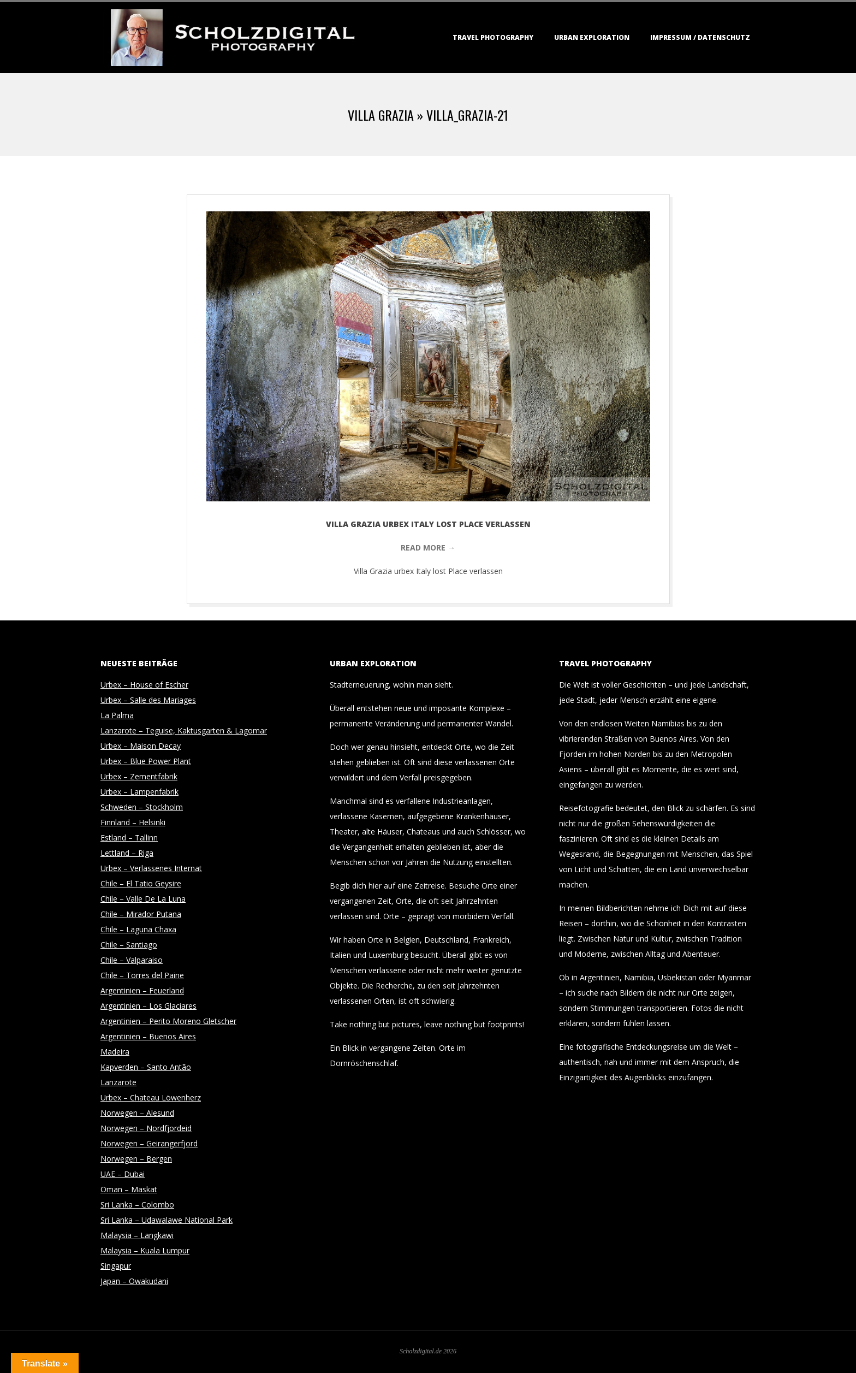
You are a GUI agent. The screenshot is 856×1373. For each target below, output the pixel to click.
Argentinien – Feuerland (142, 990)
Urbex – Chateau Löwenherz (150, 1097)
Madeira (114, 1051)
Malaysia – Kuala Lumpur (144, 1250)
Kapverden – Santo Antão (145, 1067)
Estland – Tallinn (129, 837)
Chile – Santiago (128, 944)
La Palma (117, 715)
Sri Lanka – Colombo (137, 1204)
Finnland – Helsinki (132, 822)
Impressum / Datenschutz (700, 37)
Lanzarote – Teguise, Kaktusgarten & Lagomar (183, 730)
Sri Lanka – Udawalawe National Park (166, 1220)
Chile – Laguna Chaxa (138, 929)
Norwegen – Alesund (137, 1113)
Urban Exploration (591, 37)
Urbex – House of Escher (144, 684)
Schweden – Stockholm (141, 807)
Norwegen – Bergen (136, 1158)
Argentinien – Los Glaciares (148, 1006)
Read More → (428, 547)
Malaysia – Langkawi (137, 1235)
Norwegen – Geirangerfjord (149, 1143)
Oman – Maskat (128, 1189)
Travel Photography (493, 37)
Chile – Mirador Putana (140, 914)
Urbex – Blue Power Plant (145, 761)
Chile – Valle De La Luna (143, 898)
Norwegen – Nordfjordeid (146, 1128)
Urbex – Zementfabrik (138, 776)
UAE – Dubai (122, 1174)
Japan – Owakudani (134, 1281)
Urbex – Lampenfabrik (139, 791)
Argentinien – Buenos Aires (148, 1036)
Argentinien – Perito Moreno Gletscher (168, 1021)
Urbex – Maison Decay (140, 746)
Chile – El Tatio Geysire (140, 883)
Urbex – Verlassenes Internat (151, 868)
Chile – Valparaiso (131, 960)
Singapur (115, 1265)
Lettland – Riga (126, 853)
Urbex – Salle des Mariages (148, 700)
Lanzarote (118, 1082)
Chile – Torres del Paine (142, 975)
